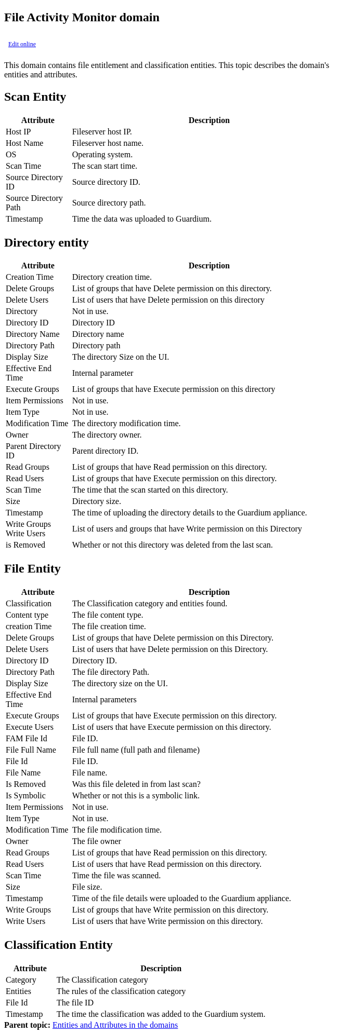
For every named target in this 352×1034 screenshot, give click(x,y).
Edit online (22, 44)
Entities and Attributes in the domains (115, 1025)
